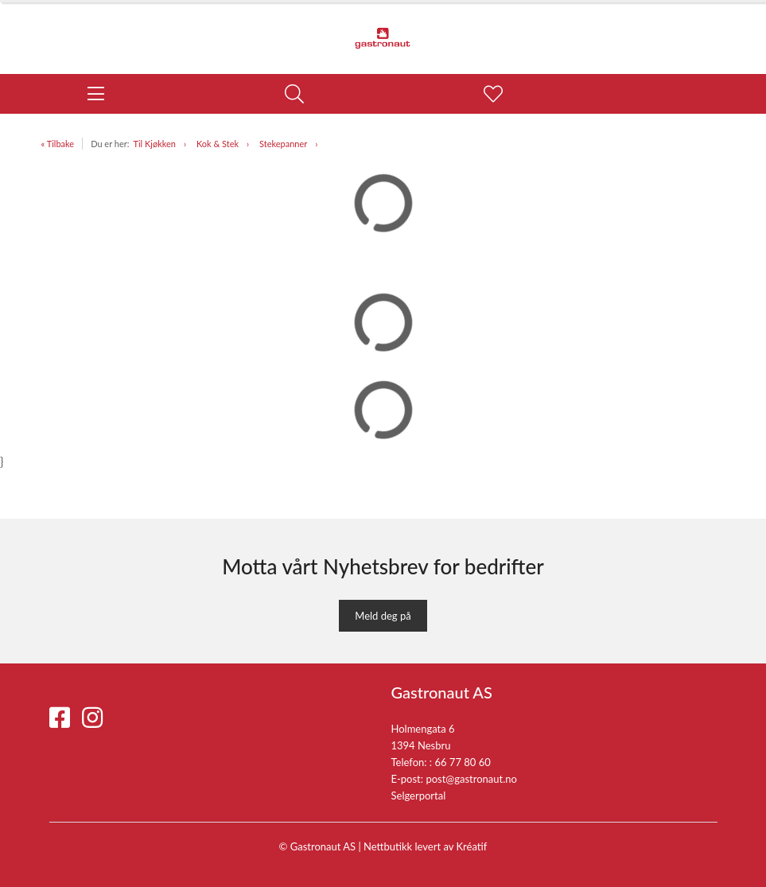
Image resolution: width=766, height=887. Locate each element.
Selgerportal (418, 795)
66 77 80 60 (462, 762)
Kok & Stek (217, 143)
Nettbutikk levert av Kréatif (425, 846)
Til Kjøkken (154, 143)
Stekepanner (283, 143)
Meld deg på (382, 615)
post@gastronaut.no (471, 778)
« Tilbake (58, 143)
